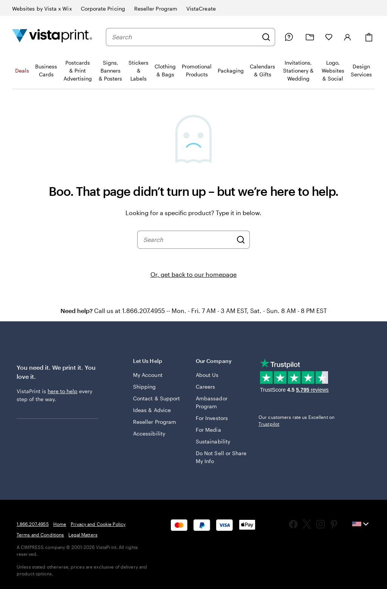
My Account (148, 375)
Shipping (144, 386)
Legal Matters (83, 534)
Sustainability (213, 441)
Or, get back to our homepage (193, 274)
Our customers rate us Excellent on (296, 420)
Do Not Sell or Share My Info (221, 457)
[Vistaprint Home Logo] (52, 37)
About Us (207, 375)
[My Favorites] (329, 37)
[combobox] (185, 37)
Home (59, 524)
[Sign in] (348, 37)
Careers (205, 386)
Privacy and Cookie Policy (98, 524)
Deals (22, 70)
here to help (62, 391)
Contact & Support (156, 398)
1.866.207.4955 (33, 524)
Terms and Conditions (40, 534)
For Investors (212, 418)
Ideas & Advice (152, 410)
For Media (208, 429)
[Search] (266, 37)
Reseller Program (154, 421)
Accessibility (149, 433)
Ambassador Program (212, 402)
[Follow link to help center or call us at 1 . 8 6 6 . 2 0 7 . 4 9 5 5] (289, 37)
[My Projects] (310, 37)
